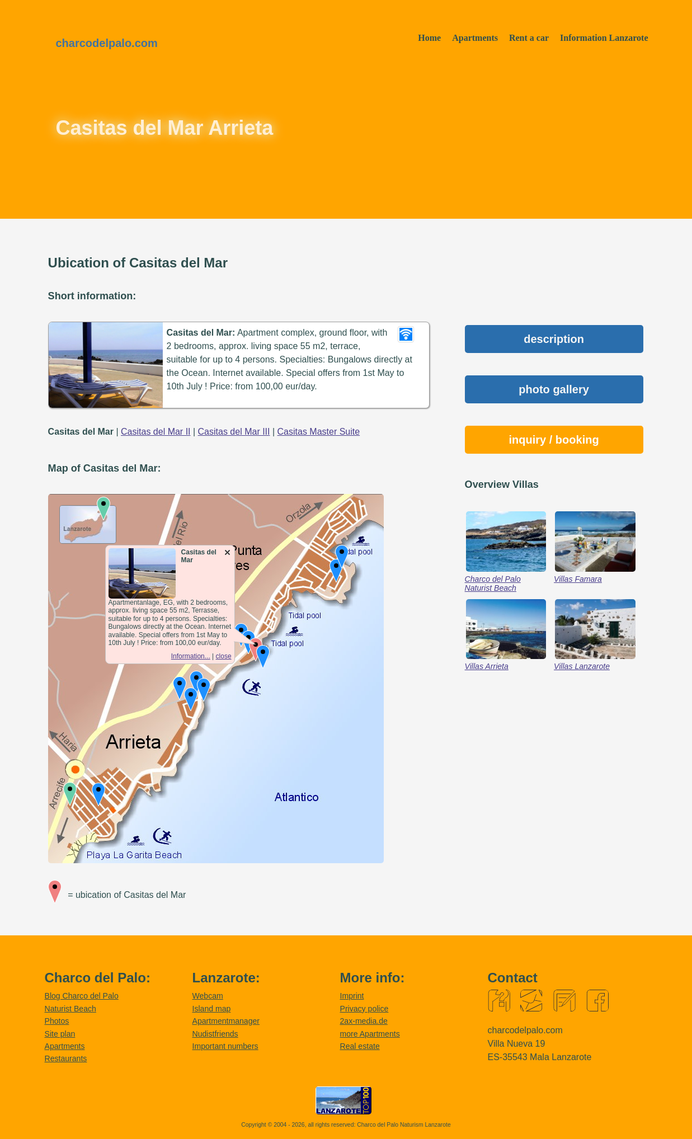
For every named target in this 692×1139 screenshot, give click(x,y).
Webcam (207, 995)
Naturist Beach (70, 1008)
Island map (211, 1008)
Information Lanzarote (604, 38)
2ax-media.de (364, 1020)
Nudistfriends (215, 1033)
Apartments (475, 38)
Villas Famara (578, 579)
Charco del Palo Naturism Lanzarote (404, 1125)
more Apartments (370, 1033)
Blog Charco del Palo (82, 995)
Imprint (352, 995)
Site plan (60, 1033)
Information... (190, 656)
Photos (57, 1020)
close (224, 656)
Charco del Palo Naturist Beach (493, 583)
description (554, 339)
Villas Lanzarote (582, 666)
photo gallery (554, 389)
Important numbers (225, 1046)
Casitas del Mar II (155, 431)
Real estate (360, 1046)
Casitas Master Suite (318, 431)
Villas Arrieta (487, 666)
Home (429, 38)
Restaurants (66, 1058)
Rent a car (529, 38)
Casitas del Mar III (234, 431)
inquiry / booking (554, 440)
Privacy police (364, 1008)
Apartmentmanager (226, 1020)
